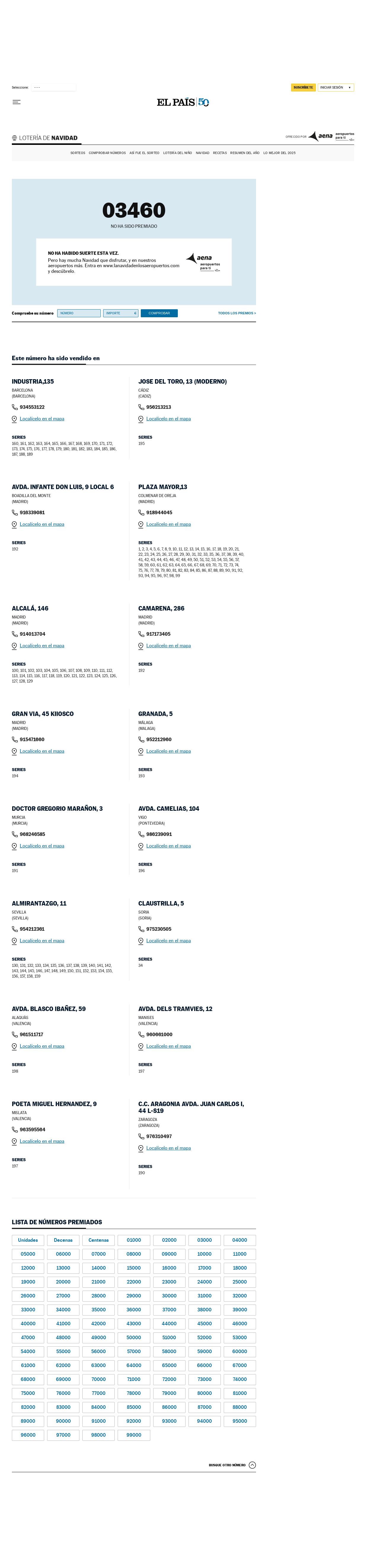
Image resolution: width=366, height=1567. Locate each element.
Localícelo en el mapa (42, 419)
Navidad (203, 153)
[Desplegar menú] (16, 102)
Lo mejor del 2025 (279, 153)
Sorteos (78, 153)
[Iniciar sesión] (336, 88)
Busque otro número (227, 1465)
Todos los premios (235, 313)
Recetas (220, 153)
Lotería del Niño (177, 153)
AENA (331, 136)
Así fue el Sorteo (145, 153)
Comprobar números (107, 153)
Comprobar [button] (159, 313)
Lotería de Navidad (47, 139)
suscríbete (303, 87)
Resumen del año (245, 153)
